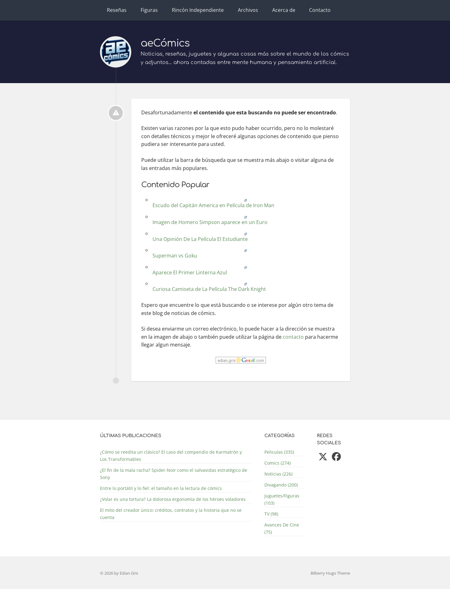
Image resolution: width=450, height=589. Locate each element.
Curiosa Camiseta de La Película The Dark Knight (208, 286)
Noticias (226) (278, 474)
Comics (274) (277, 463)
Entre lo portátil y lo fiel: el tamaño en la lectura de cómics (161, 488)
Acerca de (283, 10)
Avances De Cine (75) (281, 528)
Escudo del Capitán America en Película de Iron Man (212, 203)
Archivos (248, 10)
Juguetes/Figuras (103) (281, 499)
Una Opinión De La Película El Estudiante (199, 236)
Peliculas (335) (279, 452)
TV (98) (271, 514)
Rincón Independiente (198, 10)
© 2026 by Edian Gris (119, 573)
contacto (293, 336)
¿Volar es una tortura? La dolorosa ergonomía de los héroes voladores (173, 499)
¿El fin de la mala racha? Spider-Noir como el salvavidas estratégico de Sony (173, 473)
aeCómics (165, 43)
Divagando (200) (281, 485)
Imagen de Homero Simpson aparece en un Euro (209, 220)
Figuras (149, 10)
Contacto (320, 10)
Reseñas (117, 10)
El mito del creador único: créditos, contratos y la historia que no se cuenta (171, 513)
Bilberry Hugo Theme (330, 573)
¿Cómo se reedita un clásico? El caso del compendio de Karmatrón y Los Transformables (171, 455)
